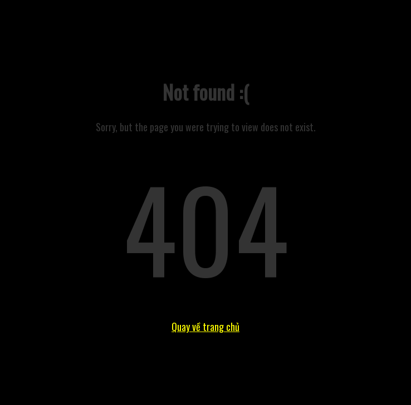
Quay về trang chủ (205, 326)
